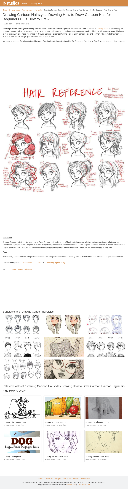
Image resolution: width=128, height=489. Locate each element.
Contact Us (48, 479)
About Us (76, 479)
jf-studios (11, 3)
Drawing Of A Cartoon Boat (15, 422)
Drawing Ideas (36, 3)
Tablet (39, 263)
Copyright (57, 479)
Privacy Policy (85, 479)
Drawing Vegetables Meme (55, 422)
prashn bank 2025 (83, 484)
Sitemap (40, 479)
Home (24, 3)
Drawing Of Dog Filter (12, 456)
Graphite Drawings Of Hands (97, 422)
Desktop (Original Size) (55, 263)
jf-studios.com (71, 484)
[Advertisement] (64, 62)
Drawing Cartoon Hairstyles (21, 269)
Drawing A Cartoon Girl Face (56, 456)
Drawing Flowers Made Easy (97, 456)
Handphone (27, 263)
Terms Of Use (66, 479)
